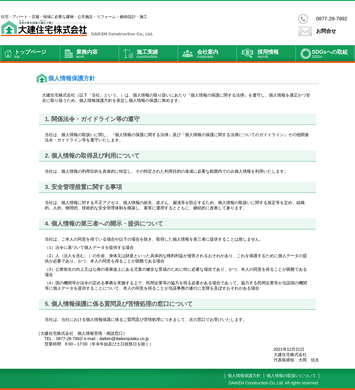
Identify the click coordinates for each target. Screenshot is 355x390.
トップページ (37, 54)
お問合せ (326, 31)
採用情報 (276, 54)
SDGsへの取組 (333, 54)
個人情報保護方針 (244, 375)
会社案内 (217, 54)
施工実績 (157, 54)
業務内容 (97, 54)
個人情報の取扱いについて (291, 375)
